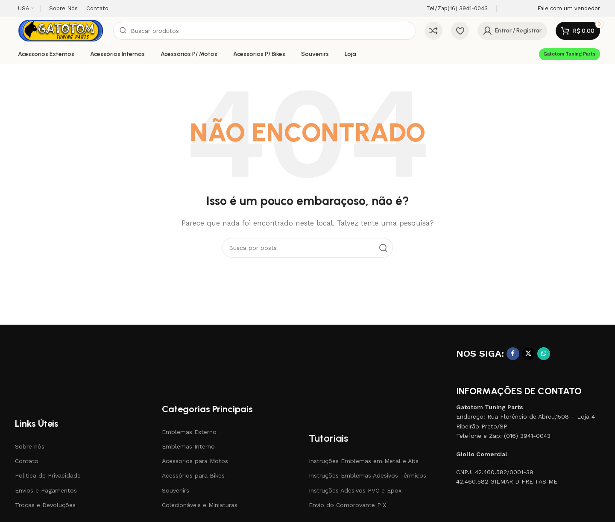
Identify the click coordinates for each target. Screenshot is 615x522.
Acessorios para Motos (195, 460)
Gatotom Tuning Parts (569, 54)
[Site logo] (60, 30)
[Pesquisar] (264, 31)
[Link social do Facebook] (513, 353)
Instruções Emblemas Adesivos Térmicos (367, 475)
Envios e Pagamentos (46, 490)
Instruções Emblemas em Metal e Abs (364, 460)
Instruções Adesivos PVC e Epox (355, 490)
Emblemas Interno (188, 446)
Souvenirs (175, 490)
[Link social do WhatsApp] (543, 353)
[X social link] (528, 353)
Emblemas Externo (189, 431)
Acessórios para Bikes (193, 475)
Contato (26, 460)
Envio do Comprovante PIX (347, 504)
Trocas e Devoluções (45, 504)
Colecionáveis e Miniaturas (199, 504)
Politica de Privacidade (48, 475)
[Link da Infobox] (449, 8)
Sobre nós (29, 446)
